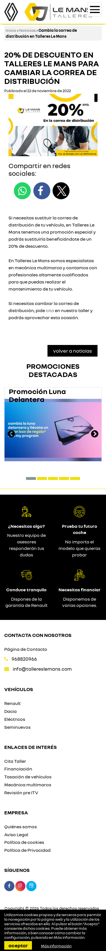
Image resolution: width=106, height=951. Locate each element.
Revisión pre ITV (21, 792)
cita (50, 310)
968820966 (24, 659)
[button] (30, 478)
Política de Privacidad (27, 850)
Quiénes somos (20, 826)
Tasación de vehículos (27, 777)
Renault (12, 703)
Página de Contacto (25, 649)
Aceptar (18, 945)
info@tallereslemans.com (42, 669)
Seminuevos (17, 727)
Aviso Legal (16, 834)
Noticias (27, 30)
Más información (69, 937)
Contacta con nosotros (38, 635)
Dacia (10, 711)
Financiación (18, 769)
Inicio (11, 30)
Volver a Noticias (72, 351)
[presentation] (11, 434)
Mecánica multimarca (27, 784)
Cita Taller (15, 761)
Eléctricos (14, 719)
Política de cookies (24, 842)
